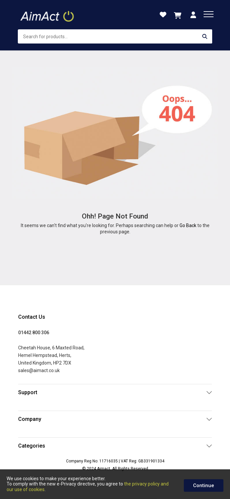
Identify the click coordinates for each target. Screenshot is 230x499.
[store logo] (48, 15)
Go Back (188, 225)
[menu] (209, 14)
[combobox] (115, 36)
